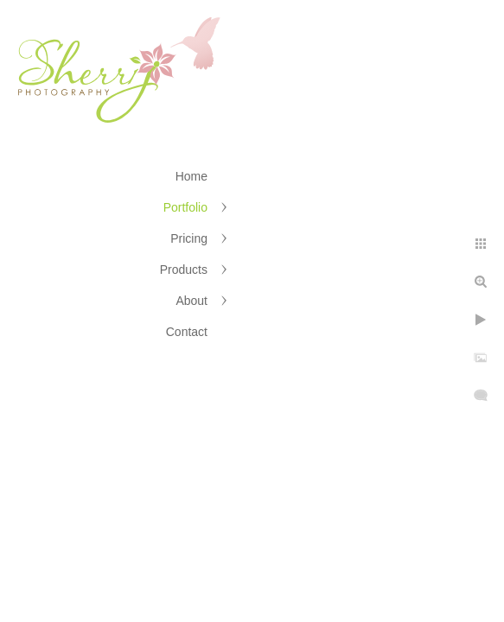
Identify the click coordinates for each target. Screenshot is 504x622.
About (191, 301)
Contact (186, 332)
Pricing (188, 238)
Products (183, 269)
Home (191, 176)
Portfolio (185, 207)
